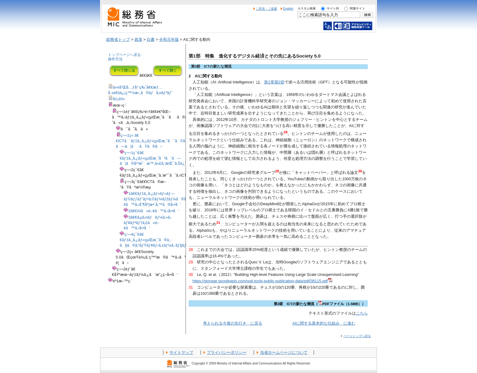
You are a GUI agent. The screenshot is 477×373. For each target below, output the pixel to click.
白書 (151, 39)
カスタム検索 (307, 8)
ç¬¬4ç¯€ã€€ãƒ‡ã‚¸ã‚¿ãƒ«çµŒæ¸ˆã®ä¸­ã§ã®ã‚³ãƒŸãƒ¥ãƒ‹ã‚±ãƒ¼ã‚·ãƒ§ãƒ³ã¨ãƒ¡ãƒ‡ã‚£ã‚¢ (168, 240)
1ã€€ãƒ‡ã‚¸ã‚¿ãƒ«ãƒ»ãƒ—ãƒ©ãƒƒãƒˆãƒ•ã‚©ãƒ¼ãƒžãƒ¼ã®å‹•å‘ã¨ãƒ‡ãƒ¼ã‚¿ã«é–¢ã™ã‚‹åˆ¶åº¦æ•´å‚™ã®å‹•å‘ (178, 199)
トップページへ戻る (124, 55)
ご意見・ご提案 (266, 8)
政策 (138, 39)
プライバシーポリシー (226, 352)
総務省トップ (118, 39)
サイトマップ (181, 352)
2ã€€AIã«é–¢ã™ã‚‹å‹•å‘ (153, 211)
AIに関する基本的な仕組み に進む (323, 323)
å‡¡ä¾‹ (119, 99)
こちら (362, 313)
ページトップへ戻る (357, 336)
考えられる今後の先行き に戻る (232, 323)
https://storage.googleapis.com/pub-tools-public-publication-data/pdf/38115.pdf (263, 281)
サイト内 (333, 8)
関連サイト (357, 8)
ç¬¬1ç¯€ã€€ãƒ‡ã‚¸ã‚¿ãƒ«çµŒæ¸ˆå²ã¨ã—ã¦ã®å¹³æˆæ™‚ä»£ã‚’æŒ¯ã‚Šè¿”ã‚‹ (155, 158)
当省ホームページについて (284, 352)
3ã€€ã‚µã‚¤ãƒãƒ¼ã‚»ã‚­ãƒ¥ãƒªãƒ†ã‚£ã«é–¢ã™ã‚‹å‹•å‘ (148, 222)
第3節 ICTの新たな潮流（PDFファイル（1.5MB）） (319, 304)
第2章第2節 (274, 82)
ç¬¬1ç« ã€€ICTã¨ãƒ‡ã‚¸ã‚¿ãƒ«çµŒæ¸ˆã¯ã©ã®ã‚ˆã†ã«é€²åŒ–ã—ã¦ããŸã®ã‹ (170, 141)
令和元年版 (169, 39)
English (288, 8)
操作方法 (115, 59)
